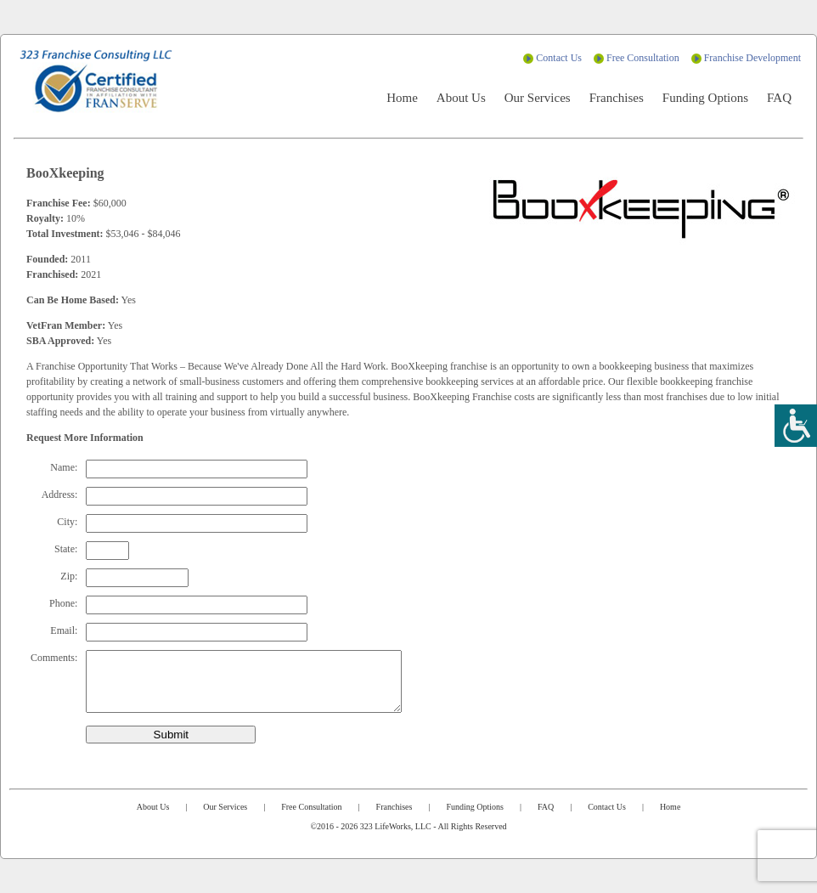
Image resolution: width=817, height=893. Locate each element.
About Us (461, 98)
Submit (171, 734)
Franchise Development (752, 58)
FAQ (779, 98)
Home (402, 98)
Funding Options (705, 98)
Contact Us (559, 58)
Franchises (616, 98)
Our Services (537, 98)
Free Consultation (642, 58)
